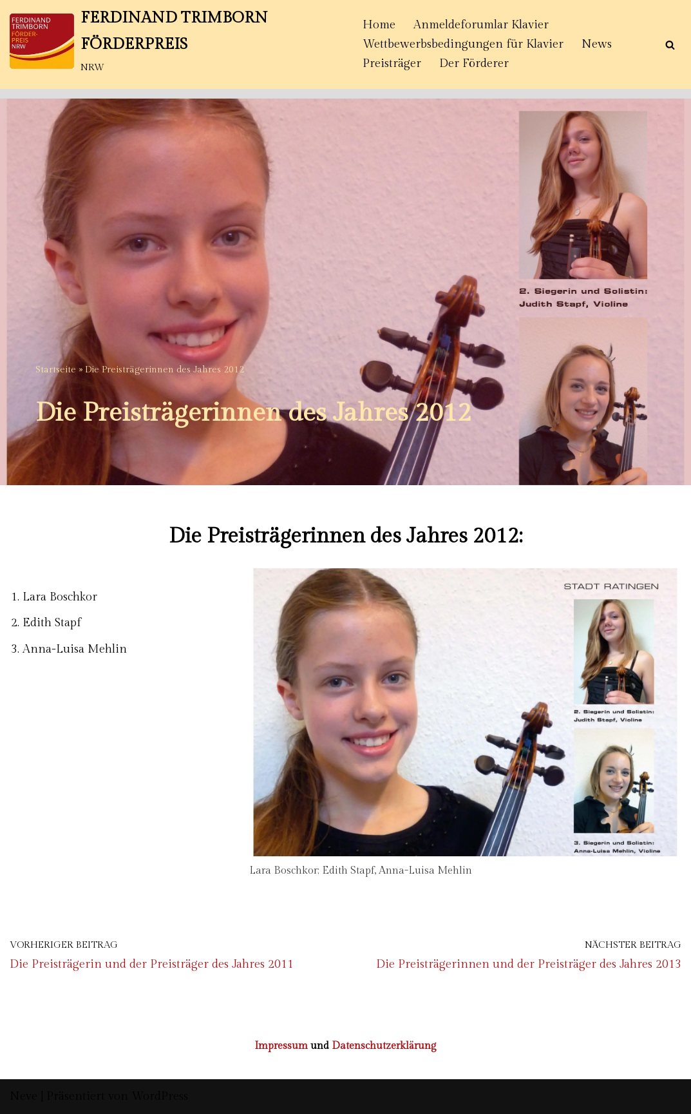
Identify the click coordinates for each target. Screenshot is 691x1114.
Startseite (55, 370)
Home (379, 25)
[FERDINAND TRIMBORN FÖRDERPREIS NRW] (175, 41)
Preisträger (392, 63)
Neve (23, 1096)
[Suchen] (670, 45)
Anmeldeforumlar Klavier (481, 25)
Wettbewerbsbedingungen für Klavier (463, 44)
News (597, 44)
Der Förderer (474, 63)
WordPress (159, 1096)
